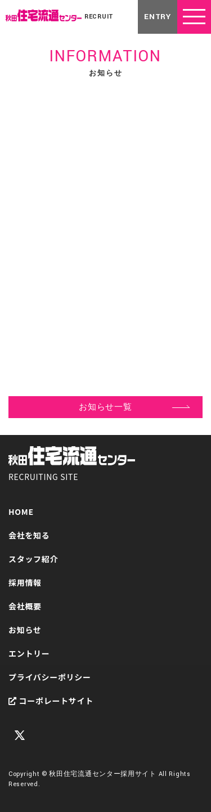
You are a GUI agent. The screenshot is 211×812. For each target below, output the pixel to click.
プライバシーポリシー (49, 677)
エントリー (29, 653)
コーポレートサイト (50, 700)
